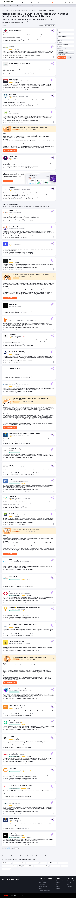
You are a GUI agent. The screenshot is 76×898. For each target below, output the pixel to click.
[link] (31, 2)
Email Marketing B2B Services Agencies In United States (25, 10)
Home (3, 10)
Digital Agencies (9, 10)
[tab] (5, 856)
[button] (66, 2)
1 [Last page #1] (19, 848)
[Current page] (16, 848)
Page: (12, 848)
